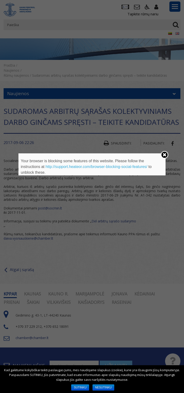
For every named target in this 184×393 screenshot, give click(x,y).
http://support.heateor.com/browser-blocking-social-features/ (96, 167)
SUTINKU (80, 387)
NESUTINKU (103, 387)
